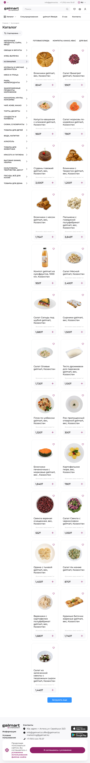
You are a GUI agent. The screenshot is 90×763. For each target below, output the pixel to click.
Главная (5, 23)
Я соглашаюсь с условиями (57, 750)
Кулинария (15, 23)
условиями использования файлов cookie (19, 754)
